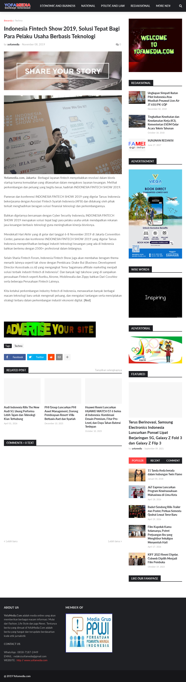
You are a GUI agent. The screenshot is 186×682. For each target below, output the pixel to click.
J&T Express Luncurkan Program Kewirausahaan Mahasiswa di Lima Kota (162, 490)
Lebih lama (114, 541)
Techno (19, 20)
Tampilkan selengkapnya (108, 370)
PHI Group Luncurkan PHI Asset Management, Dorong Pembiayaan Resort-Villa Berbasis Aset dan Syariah (61, 413)
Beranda (8, 20)
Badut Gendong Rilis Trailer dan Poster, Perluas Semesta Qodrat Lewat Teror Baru (164, 510)
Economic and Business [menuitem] (57, 5)
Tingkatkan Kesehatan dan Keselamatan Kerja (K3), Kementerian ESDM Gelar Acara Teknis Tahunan (163, 122)
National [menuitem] (88, 5)
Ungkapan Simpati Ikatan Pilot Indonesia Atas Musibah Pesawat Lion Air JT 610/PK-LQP (163, 98)
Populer (137, 460)
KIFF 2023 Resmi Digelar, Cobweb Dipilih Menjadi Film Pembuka (163, 558)
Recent (155, 460)
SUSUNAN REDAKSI (160, 140)
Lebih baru (11, 541)
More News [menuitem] (164, 5)
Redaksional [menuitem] (140, 5)
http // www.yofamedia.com (32, 660)
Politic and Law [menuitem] (113, 5)
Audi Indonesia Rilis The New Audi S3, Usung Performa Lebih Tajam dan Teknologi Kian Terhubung (21, 413)
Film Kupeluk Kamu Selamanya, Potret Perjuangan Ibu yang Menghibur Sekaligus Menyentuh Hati (160, 534)
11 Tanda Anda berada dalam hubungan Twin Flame (165, 472)
